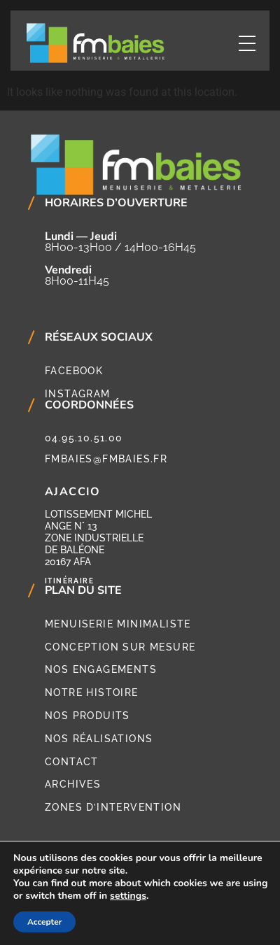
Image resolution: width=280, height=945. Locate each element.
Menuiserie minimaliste (118, 624)
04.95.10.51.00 (84, 437)
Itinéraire (69, 581)
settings (128, 896)
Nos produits (87, 715)
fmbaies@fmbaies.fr (106, 458)
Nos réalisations (99, 738)
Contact (72, 761)
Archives (73, 784)
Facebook (74, 370)
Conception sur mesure (120, 647)
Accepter (44, 922)
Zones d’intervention (113, 807)
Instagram (78, 393)
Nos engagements (101, 669)
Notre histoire (92, 692)
